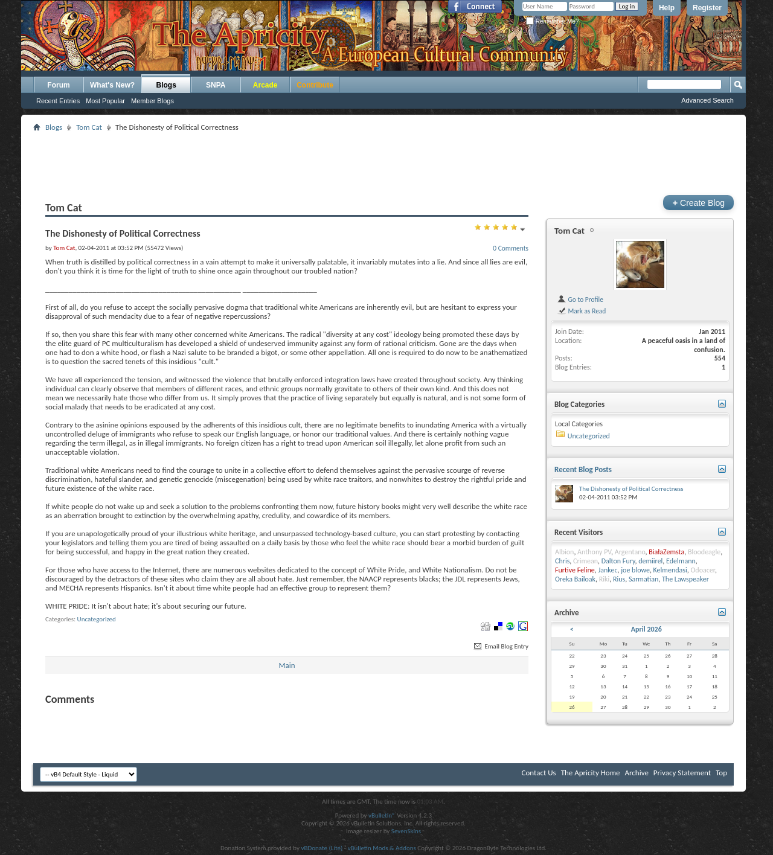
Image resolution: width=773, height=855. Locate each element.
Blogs (166, 85)
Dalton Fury (618, 561)
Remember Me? (552, 21)
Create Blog (698, 202)
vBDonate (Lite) (321, 848)
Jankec (607, 570)
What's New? (112, 85)
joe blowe (635, 570)
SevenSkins (406, 831)
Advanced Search (707, 100)
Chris (562, 561)
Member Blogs (152, 100)
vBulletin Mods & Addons (382, 848)
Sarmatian (643, 579)
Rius (619, 579)
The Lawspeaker (685, 579)
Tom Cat (89, 127)
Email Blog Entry (500, 646)
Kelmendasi (670, 570)
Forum (58, 85)
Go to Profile (580, 299)
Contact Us (539, 772)
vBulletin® (382, 815)
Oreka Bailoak (575, 579)
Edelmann (681, 561)
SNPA (215, 85)
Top (721, 772)
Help (667, 8)
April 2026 (646, 629)
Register (707, 8)
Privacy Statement (682, 772)
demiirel (650, 561)
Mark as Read (581, 311)
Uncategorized (96, 619)
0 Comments (510, 248)
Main (286, 665)
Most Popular (105, 100)
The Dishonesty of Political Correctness (631, 489)
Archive (636, 772)
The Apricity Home (590, 772)
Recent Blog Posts (583, 469)
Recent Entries (58, 100)
